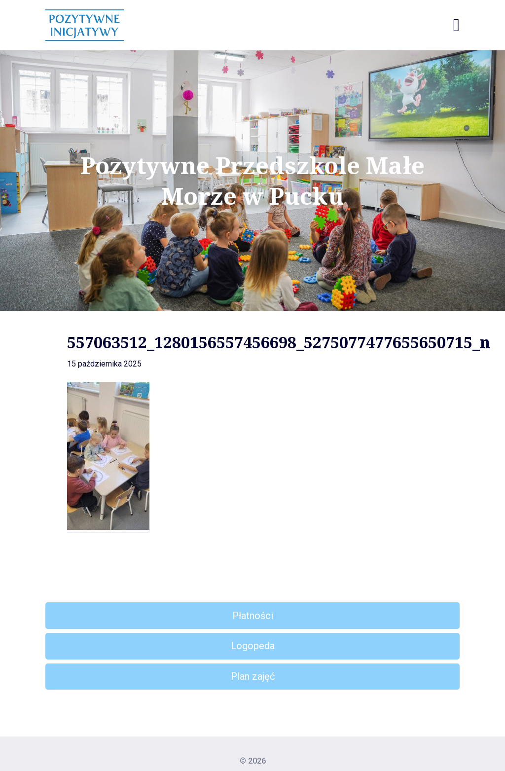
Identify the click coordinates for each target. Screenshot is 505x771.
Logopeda (253, 646)
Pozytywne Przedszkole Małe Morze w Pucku (252, 181)
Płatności (252, 616)
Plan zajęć (253, 676)
